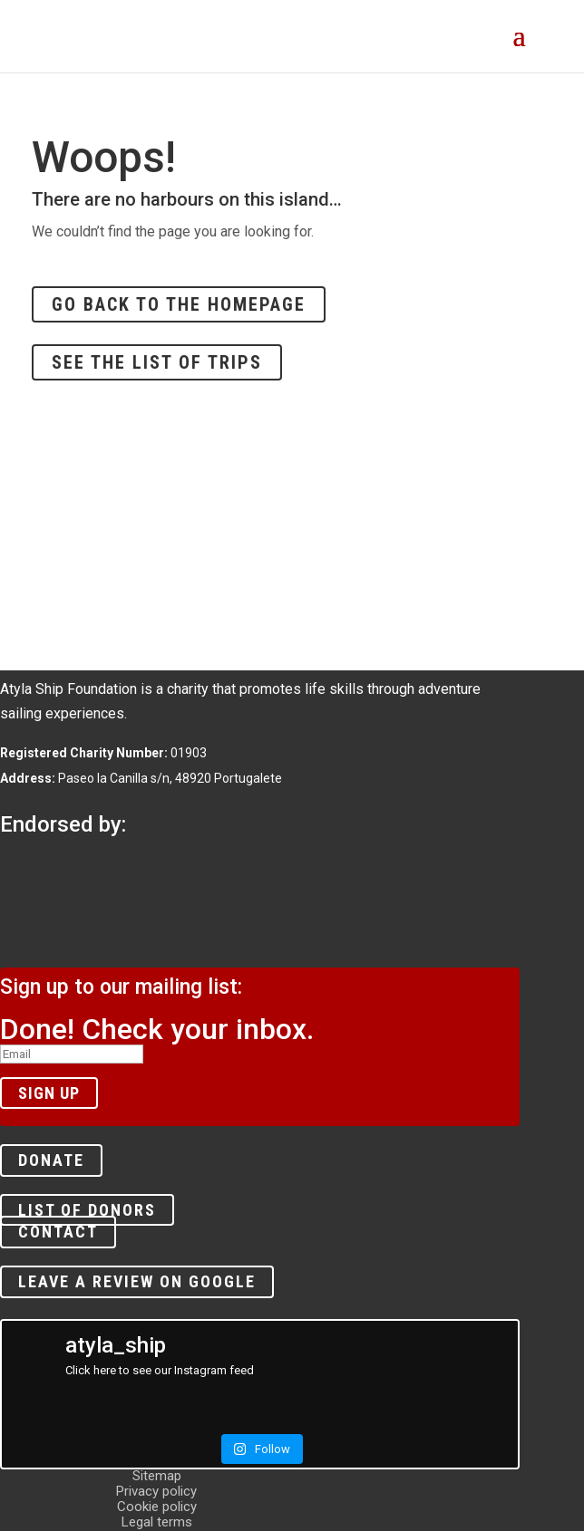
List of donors (87, 1209)
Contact (58, 1232)
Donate (51, 1160)
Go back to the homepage (179, 304)
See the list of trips (157, 362)
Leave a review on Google (137, 1281)
